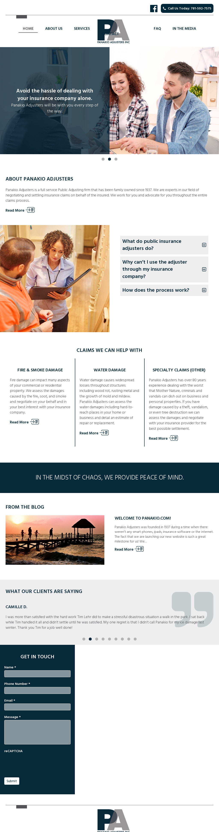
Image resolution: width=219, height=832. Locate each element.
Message (12, 717)
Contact (110, 34)
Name (10, 667)
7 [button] (122, 631)
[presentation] (36, 762)
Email (9, 700)
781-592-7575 (201, 8)
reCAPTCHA (13, 751)
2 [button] (109, 151)
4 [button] (103, 631)
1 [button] (103, 151)
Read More (15, 210)
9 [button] (135, 631)
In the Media (184, 28)
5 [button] (109, 631)
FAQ (157, 28)
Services (82, 28)
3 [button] (116, 151)
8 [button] (129, 631)
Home (28, 28)
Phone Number (17, 683)
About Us (53, 28)
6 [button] (116, 631)
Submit (12, 781)
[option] (109, 100)
